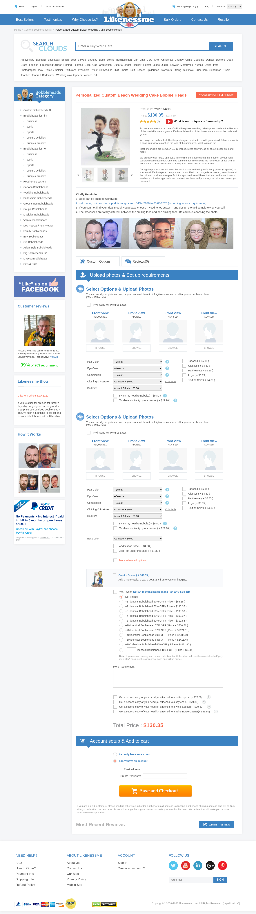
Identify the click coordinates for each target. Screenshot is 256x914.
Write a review (219, 824)
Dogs (230, 59)
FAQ (207, 6)
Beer (73, 59)
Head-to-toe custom (34, 181)
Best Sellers (25, 19)
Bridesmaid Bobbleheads (37, 198)
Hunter (147, 64)
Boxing (111, 59)
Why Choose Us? (85, 19)
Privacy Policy (76, 879)
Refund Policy (25, 885)
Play (40, 70)
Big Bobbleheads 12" (35, 253)
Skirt (132, 70)
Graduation (105, 64)
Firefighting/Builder (51, 64)
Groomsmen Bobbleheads (38, 203)
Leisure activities (36, 137)
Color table (170, 381)
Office (208, 64)
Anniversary (27, 59)
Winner (88, 75)
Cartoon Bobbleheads (35, 187)
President (83, 70)
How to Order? (26, 868)
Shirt (116, 70)
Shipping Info (25, 879)
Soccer (141, 70)
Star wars (166, 70)
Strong (177, 70)
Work (30, 126)
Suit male (188, 70)
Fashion (33, 64)
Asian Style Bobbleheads (37, 247)
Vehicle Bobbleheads (35, 220)
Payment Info (25, 874)
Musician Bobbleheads (36, 214)
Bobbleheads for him (35, 115)
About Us (73, 863)
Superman (215, 70)
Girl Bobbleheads (33, 242)
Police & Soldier (54, 70)
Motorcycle (186, 64)
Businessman (124, 59)
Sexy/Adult (105, 70)
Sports (30, 132)
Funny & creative (36, 143)
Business (32, 121)
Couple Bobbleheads (35, 209)
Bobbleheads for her (35, 148)
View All (54, 357)
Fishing (67, 64)
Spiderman (153, 70)
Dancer (210, 59)
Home (22, 6)
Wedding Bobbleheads (36, 192)
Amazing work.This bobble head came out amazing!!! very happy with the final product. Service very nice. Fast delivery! (39, 353)
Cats (142, 59)
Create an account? (54, 6)
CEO (149, 59)
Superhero (202, 70)
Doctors (220, 59)
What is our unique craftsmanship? (198, 121)
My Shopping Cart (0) (187, 6)
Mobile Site (74, 885)
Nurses (199, 64)
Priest (94, 70)
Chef (156, 59)
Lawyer (174, 64)
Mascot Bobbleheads (35, 258)
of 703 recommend (39, 365)
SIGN (220, 879)
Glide (88, 64)
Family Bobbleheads (35, 231)
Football (78, 64)
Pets (215, 64)
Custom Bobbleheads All (38, 29)
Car (136, 59)
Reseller (224, 19)
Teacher (25, 75)
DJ (95, 75)
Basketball (54, 59)
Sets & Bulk (30, 264)
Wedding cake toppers (69, 75)
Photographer (28, 70)
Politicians (70, 70)
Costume (199, 59)
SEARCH (220, 46)
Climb (188, 59)
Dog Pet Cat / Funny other (38, 225)
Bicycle (82, 59)
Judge (164, 64)
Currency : (221, 6)
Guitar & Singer (122, 64)
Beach (65, 59)
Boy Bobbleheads (33, 236)
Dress (24, 64)
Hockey (137, 64)
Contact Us (199, 19)
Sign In (123, 863)
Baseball (41, 59)
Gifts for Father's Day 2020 (33, 395)
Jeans (156, 64)
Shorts (124, 70)
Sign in (34, 6)
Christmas (167, 59)
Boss (102, 59)
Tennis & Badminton (43, 75)
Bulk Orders (172, 19)
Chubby (179, 59)
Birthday (92, 59)
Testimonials (53, 19)
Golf (94, 64)
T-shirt (226, 70)
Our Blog (73, 874)
